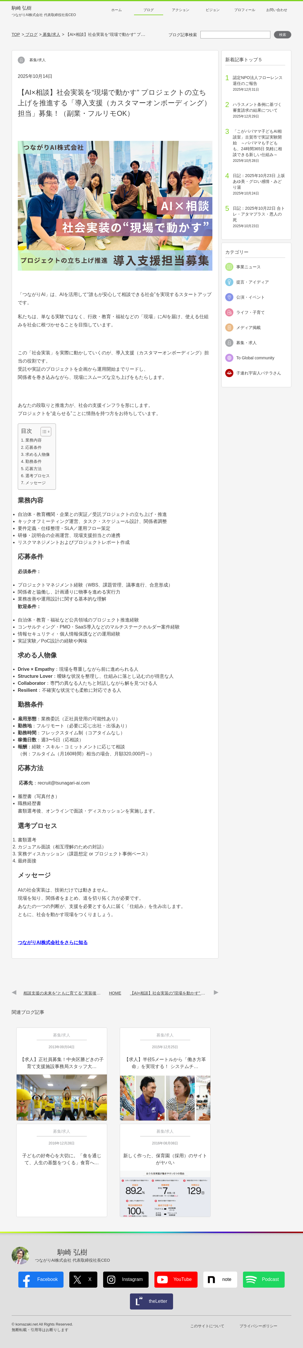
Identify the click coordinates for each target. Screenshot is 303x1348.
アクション (180, 10)
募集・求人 (246, 342)
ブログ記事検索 (182, 34)
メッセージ (35, 482)
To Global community (255, 358)
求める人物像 (37, 454)
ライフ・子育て (250, 312)
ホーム (116, 10)
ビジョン (213, 10)
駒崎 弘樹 (44, 11)
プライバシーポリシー (258, 1326)
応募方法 (33, 468)
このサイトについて (207, 1326)
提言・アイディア (252, 282)
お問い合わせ (276, 10)
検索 (282, 35)
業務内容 (33, 440)
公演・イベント (250, 297)
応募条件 (33, 447)
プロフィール (244, 10)
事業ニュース (248, 267)
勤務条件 (33, 461)
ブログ (148, 10)
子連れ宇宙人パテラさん (258, 373)
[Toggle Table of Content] (43, 432)
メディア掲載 (248, 327)
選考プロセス (37, 475)
